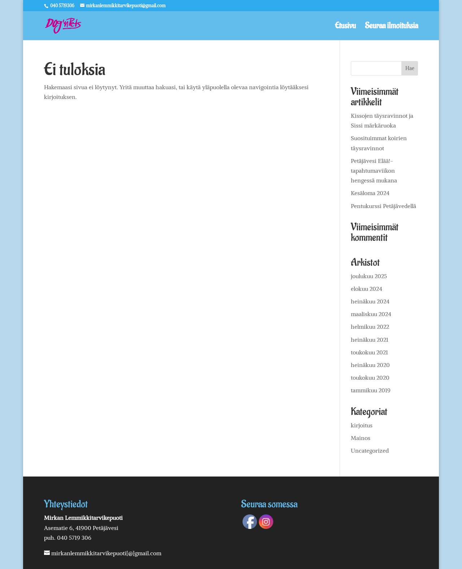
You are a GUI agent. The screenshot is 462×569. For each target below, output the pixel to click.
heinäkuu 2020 (370, 364)
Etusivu (345, 27)
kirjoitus (361, 425)
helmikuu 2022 (370, 326)
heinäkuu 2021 (369, 339)
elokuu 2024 (366, 288)
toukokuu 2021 (369, 352)
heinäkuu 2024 (370, 301)
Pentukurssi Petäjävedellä (383, 206)
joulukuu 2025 (369, 276)
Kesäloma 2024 (370, 193)
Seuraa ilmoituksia (391, 27)
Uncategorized (370, 450)
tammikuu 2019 (371, 390)
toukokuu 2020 (370, 377)
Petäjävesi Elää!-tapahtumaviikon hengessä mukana (374, 170)
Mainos (360, 437)
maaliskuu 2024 (371, 314)
